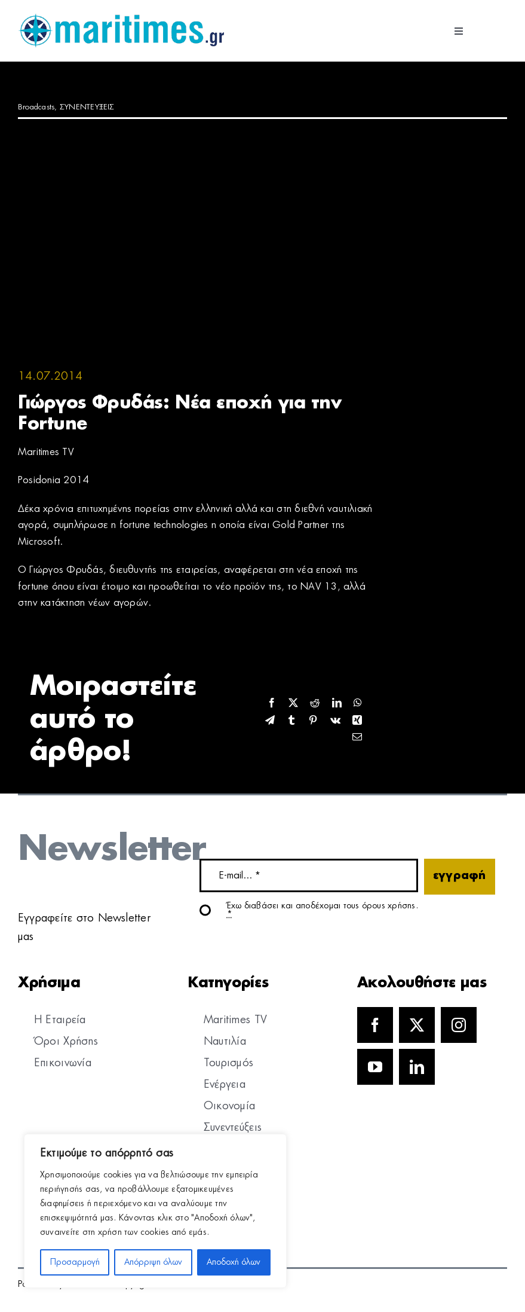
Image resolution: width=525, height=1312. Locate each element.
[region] (155, 1211)
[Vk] (335, 721)
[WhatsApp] (358, 703)
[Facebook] (272, 703)
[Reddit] (315, 703)
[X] (293, 703)
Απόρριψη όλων (153, 1262)
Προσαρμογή (75, 1262)
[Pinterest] (313, 721)
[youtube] (375, 1067)
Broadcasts (36, 107)
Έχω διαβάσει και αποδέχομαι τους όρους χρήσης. (322, 910)
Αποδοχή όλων (233, 1262)
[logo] (121, 18)
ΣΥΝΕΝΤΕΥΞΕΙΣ (87, 107)
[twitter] (417, 1025)
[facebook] (375, 1025)
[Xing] (357, 721)
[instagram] (459, 1025)
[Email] (357, 737)
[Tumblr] (291, 721)
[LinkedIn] (337, 703)
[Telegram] (270, 721)
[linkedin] (417, 1067)
